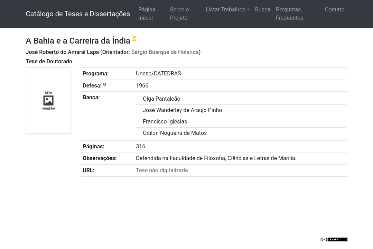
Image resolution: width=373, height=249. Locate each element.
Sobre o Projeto (179, 13)
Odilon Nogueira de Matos (175, 133)
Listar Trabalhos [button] (225, 9)
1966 (142, 85)
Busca (262, 9)
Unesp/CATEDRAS (158, 73)
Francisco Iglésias (165, 121)
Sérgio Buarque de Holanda (165, 52)
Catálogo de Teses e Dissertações (78, 14)
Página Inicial (146, 13)
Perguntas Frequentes (290, 13)
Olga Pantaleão (161, 98)
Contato (335, 9)
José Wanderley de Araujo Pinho (182, 110)
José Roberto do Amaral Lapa (62, 52)
